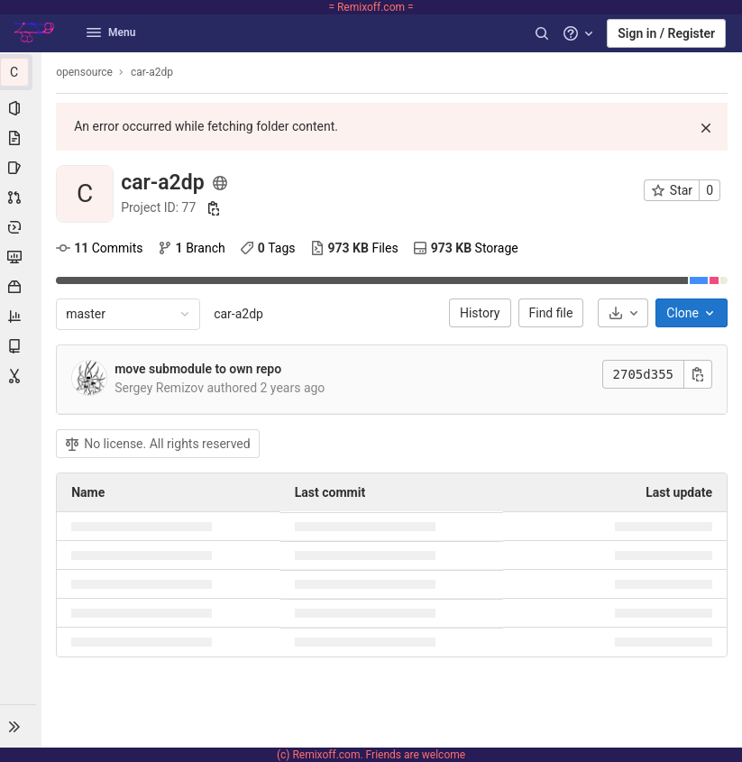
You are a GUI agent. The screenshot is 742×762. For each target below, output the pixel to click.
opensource (86, 72)
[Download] (623, 312)
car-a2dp (240, 314)
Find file (551, 313)
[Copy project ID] (215, 208)
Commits (101, 248)
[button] (21, 726)
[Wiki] (22, 346)
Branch (192, 248)
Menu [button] (111, 32)
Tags (270, 248)
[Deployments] (22, 227)
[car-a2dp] (22, 72)
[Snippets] (22, 376)
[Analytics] (22, 316)
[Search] (541, 33)
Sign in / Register (666, 33)
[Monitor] (22, 257)
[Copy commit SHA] (697, 374)
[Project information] (22, 108)
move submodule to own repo (199, 369)
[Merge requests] (22, 197)
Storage (467, 248)
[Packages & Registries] (22, 286)
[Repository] (22, 138)
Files (355, 248)
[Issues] (22, 167)
